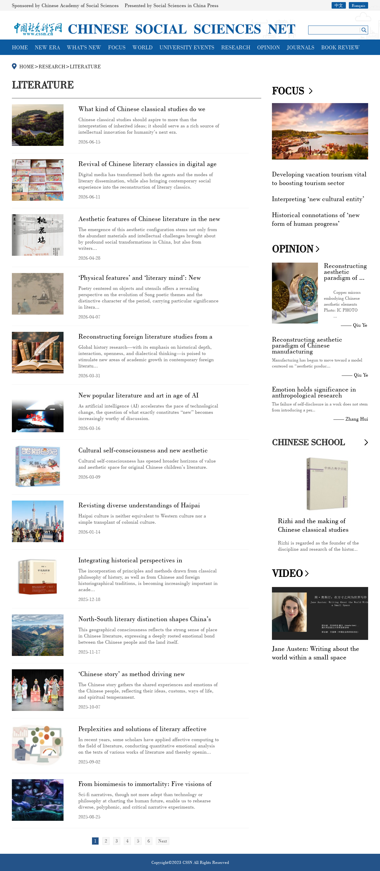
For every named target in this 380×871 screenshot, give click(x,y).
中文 (339, 5)
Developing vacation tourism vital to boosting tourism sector (319, 178)
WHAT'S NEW (84, 47)
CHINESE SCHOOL (308, 442)
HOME (20, 47)
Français (358, 5)
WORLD (142, 47)
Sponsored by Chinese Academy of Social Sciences (65, 5)
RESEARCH (235, 47)
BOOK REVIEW (340, 47)
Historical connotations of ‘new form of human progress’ (316, 219)
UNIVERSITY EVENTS (186, 47)
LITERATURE (85, 66)
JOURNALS (300, 47)
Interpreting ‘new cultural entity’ (318, 198)
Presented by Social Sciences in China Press (171, 5)
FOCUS (117, 47)
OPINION (268, 47)
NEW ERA (47, 47)
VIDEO (287, 573)
